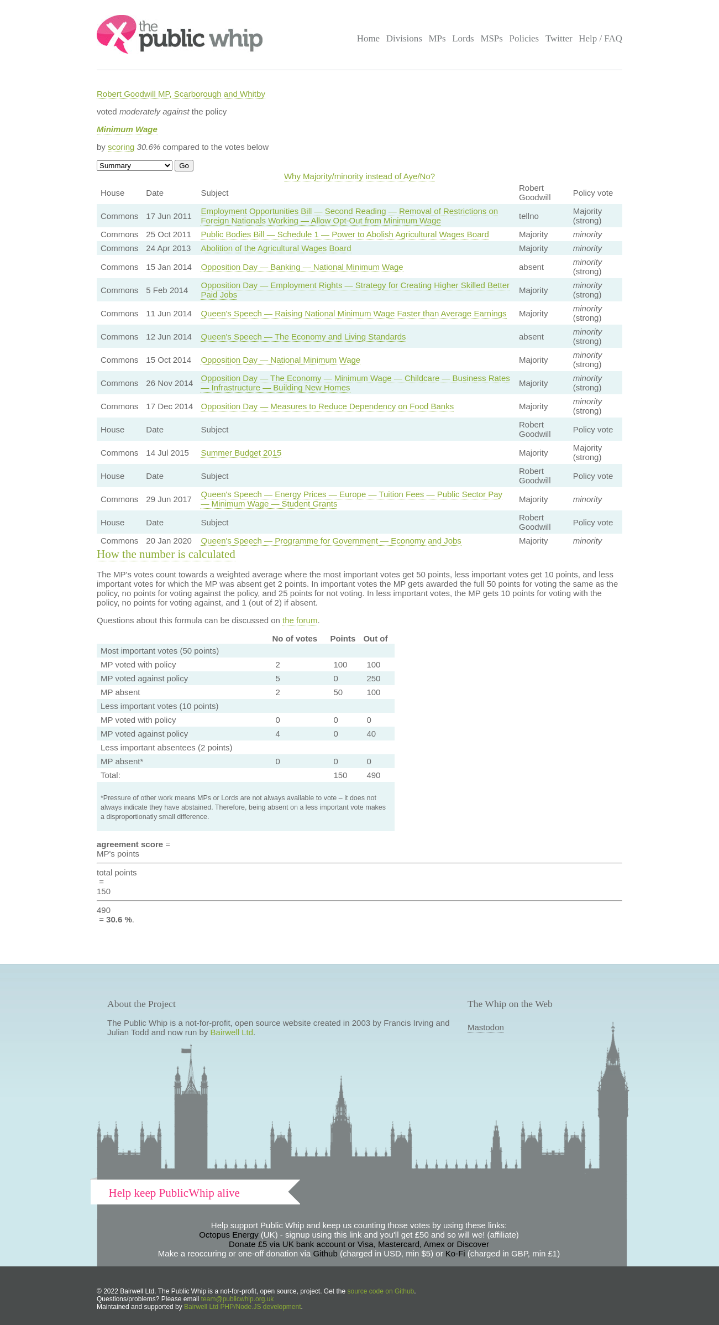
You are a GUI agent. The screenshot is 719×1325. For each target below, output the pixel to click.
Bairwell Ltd (232, 1032)
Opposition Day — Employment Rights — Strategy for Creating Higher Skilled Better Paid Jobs (355, 289)
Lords (463, 38)
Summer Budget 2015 (241, 452)
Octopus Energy (229, 1234)
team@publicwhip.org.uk (237, 1299)
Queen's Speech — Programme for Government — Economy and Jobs (331, 540)
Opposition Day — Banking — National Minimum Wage (302, 267)
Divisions (404, 38)
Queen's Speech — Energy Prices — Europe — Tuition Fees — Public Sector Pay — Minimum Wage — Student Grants (351, 498)
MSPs (491, 38)
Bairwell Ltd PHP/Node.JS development (242, 1307)
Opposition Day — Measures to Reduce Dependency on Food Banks (327, 406)
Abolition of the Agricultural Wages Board (276, 248)
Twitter (559, 38)
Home (368, 38)
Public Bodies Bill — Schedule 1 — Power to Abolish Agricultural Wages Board (345, 234)
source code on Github (381, 1291)
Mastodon (486, 1027)
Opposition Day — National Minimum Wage (280, 359)
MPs (436, 38)
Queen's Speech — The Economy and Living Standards (303, 336)
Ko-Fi (455, 1253)
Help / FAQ (600, 38)
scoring (121, 147)
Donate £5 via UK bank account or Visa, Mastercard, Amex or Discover (359, 1244)
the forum (299, 620)
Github (325, 1253)
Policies (524, 38)
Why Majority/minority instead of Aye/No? (359, 176)
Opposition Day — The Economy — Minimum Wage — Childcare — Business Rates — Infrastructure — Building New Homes (355, 382)
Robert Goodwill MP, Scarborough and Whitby (181, 93)
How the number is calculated (166, 554)
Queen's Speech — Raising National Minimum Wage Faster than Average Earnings (353, 313)
